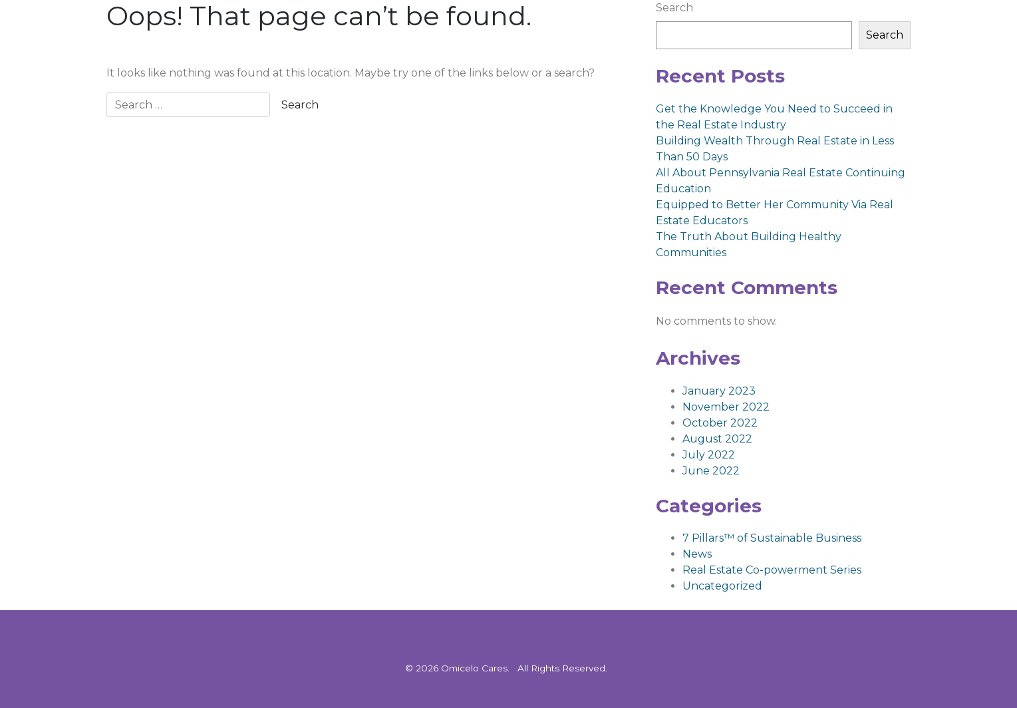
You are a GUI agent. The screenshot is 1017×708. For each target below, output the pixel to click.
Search (674, 7)
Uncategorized (722, 586)
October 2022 (720, 423)
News (697, 554)
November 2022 (726, 407)
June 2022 (711, 470)
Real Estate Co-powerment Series (771, 570)
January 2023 (719, 391)
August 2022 (717, 439)
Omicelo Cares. (475, 668)
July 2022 (708, 454)
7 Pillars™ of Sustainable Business (771, 538)
